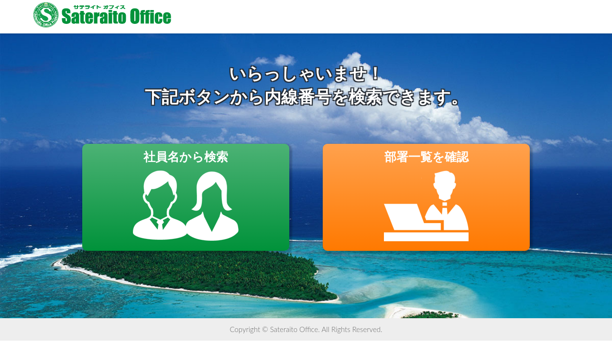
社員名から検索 (186, 195)
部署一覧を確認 (426, 195)
